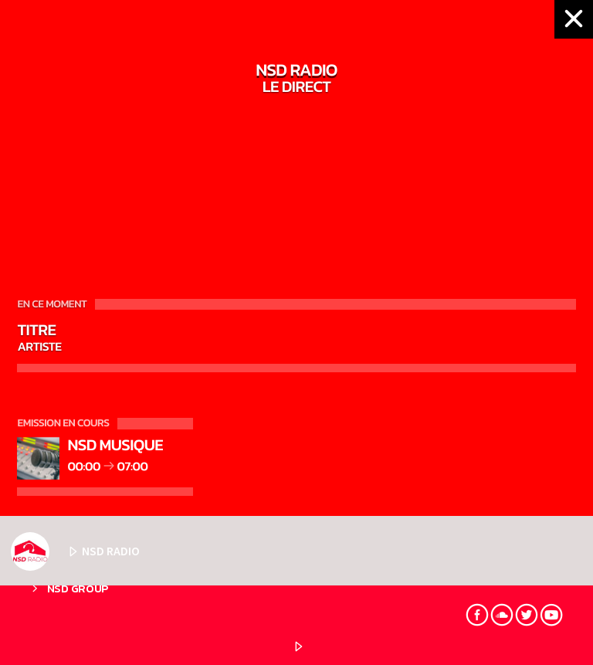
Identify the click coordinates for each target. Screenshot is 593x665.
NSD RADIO (75, 551)
